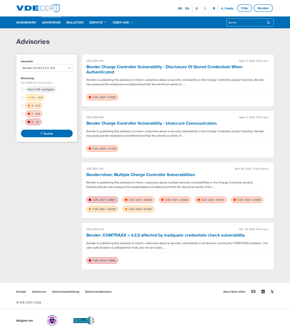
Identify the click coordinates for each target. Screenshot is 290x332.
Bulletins (75, 22)
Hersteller (27, 61)
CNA (244, 8)
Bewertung (27, 78)
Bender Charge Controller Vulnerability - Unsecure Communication (151, 123)
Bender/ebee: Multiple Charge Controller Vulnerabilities (140, 174)
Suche (48, 133)
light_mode (196, 8)
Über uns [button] (121, 22)
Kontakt (21, 291)
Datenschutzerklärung (65, 291)
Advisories (51, 22)
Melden (263, 8)
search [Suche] (268, 22)
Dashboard (26, 22)
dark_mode (205, 8)
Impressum (39, 291)
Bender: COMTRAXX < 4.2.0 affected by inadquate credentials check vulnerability (165, 235)
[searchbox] (244, 22)
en (187, 8)
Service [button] (96, 22)
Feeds (228, 8)
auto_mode (213, 8)
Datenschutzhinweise (98, 291)
